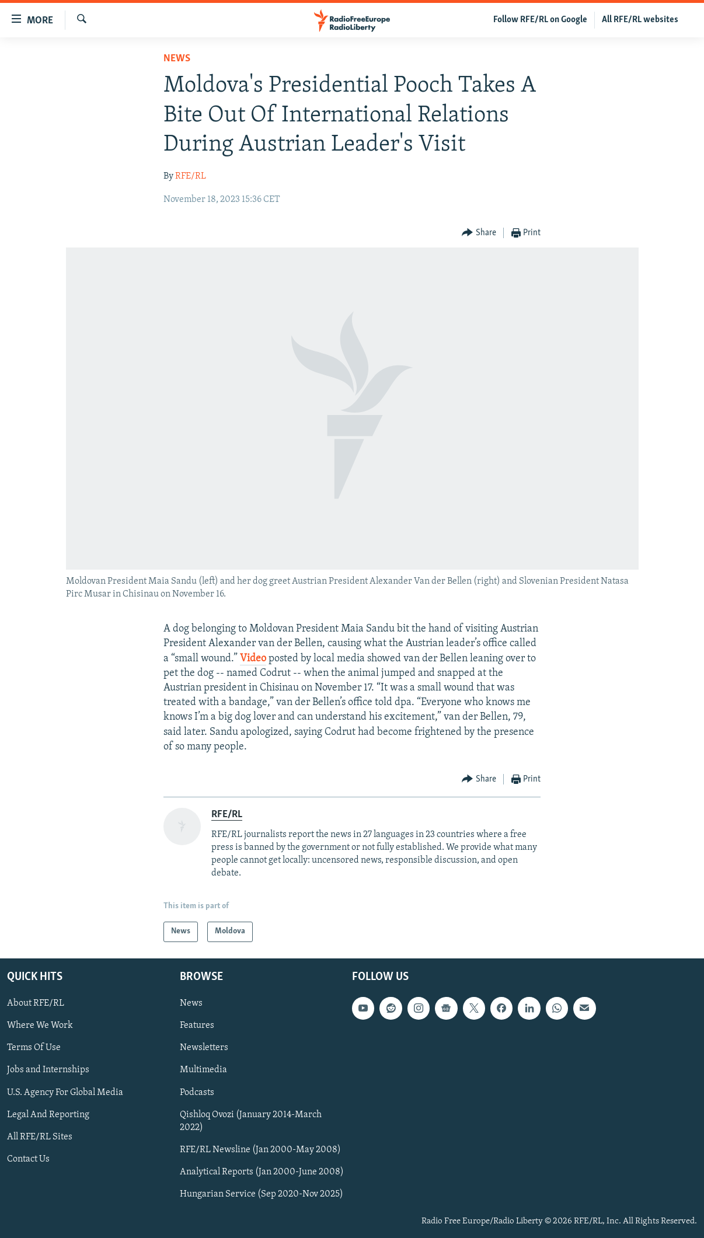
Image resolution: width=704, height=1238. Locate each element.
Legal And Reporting (48, 1114)
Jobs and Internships (48, 1070)
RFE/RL (190, 176)
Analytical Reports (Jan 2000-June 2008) (262, 1171)
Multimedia (203, 1070)
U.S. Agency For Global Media (65, 1092)
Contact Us (28, 1158)
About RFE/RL (35, 1003)
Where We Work (40, 1025)
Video (253, 658)
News (176, 58)
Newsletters (204, 1047)
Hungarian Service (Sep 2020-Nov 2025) (261, 1193)
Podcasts (197, 1092)
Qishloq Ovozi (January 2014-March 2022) (251, 1121)
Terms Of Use (34, 1047)
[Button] (479, 233)
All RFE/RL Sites (39, 1136)
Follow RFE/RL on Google (540, 20)
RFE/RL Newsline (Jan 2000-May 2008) (260, 1149)
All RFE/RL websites (640, 20)
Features (197, 1025)
